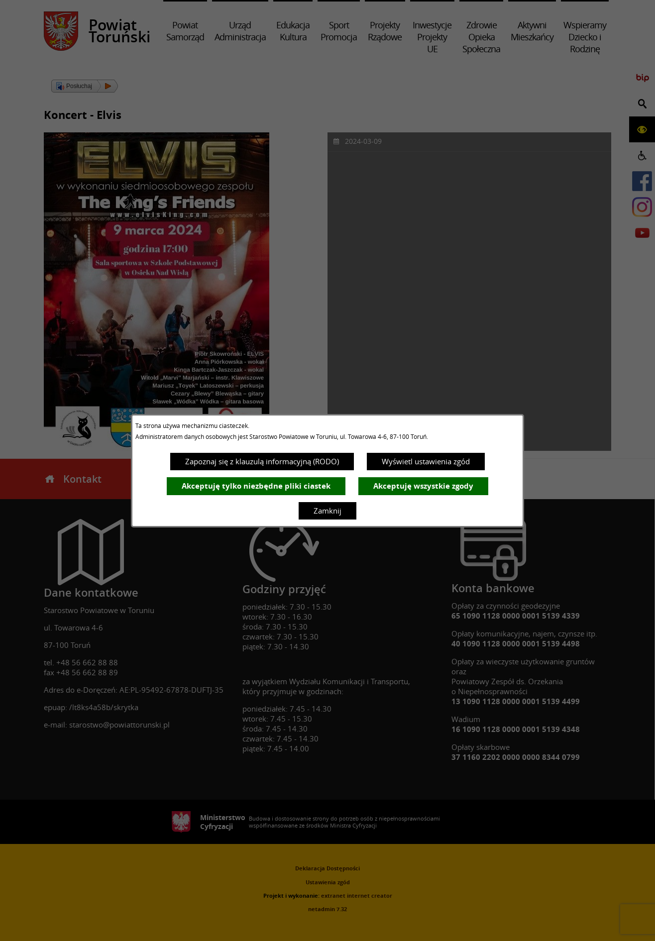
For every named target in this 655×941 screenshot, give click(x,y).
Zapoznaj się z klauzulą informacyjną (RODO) (262, 461)
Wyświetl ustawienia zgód (426, 461)
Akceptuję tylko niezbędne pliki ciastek (256, 486)
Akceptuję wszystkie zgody (423, 486)
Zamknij (327, 511)
